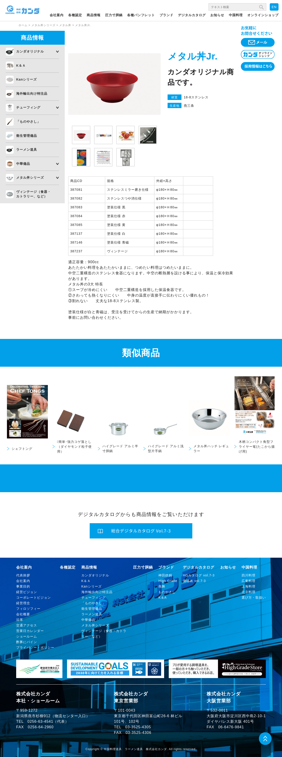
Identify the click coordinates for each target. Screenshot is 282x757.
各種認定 (75, 15)
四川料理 (248, 575)
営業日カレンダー (30, 631)
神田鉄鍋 (165, 575)
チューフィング (28, 107)
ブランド (166, 15)
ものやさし (167, 592)
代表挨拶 (23, 575)
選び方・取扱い (254, 597)
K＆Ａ (21, 65)
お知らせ (217, 15)
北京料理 (248, 592)
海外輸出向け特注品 (31, 93)
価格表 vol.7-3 (194, 581)
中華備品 (23, 164)
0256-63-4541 (40, 721)
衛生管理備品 (26, 136)
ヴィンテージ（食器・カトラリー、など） (33, 194)
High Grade (167, 581)
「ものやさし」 (28, 121)
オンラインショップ (263, 15)
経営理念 (23, 603)
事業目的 (23, 586)
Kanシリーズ (26, 79)
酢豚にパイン (26, 642)
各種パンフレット (141, 15)
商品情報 (94, 15)
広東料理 (248, 581)
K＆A (162, 597)
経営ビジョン (26, 592)
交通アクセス (26, 625)
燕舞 (161, 586)
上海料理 (248, 586)
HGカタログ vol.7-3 (199, 575)
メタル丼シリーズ (30, 177)
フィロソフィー (28, 608)
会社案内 (57, 15)
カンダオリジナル (30, 51)
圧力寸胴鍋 (114, 15)
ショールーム (26, 636)
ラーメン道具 (26, 149)
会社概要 (23, 614)
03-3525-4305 (138, 727)
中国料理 (236, 15)
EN (274, 7)
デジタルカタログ (192, 15)
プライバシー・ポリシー (35, 647)
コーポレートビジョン (33, 597)
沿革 (19, 620)
